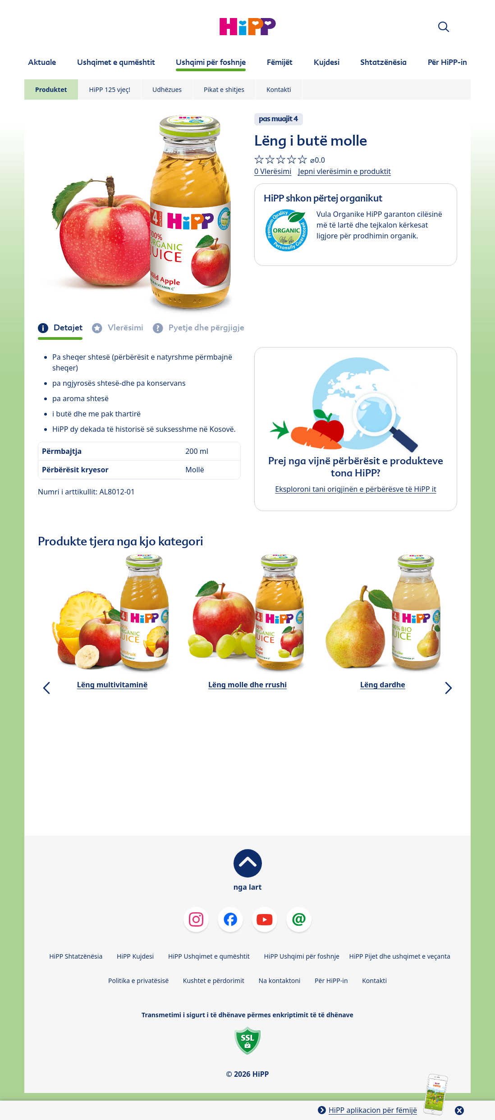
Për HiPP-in (331, 980)
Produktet (51, 89)
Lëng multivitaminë (112, 685)
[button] (443, 26)
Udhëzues (167, 89)
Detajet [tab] (67, 328)
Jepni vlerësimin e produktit (344, 171)
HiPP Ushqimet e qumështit (209, 956)
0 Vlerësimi (272, 171)
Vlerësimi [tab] (124, 328)
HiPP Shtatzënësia (75, 956)
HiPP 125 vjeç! (109, 89)
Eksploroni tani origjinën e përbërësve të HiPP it (355, 489)
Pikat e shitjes (224, 89)
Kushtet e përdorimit (213, 980)
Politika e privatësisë (138, 980)
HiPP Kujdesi (135, 956)
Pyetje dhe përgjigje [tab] (205, 328)
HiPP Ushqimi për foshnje (301, 956)
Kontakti (278, 89)
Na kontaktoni (280, 980)
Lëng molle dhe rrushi (247, 685)
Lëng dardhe (382, 685)
